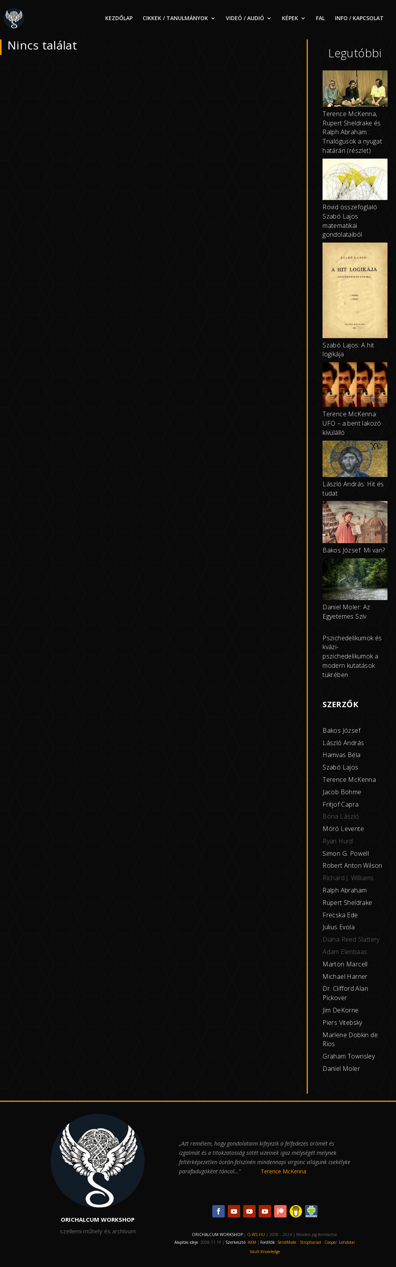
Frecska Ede (340, 915)
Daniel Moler (341, 1068)
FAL (320, 18)
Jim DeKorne (340, 1010)
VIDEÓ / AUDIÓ (245, 18)
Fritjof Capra (340, 804)
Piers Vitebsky (342, 1022)
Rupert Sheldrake (347, 902)
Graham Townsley (349, 1056)
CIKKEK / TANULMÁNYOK (175, 18)
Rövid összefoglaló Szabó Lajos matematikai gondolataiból (350, 221)
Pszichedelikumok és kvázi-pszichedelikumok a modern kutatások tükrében (352, 656)
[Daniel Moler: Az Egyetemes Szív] (355, 580)
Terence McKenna (349, 779)
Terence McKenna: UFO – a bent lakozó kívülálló (352, 423)
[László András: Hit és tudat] (355, 460)
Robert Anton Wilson (352, 865)
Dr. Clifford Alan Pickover (345, 993)
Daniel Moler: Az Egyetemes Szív (346, 612)
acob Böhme (343, 792)
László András (343, 743)
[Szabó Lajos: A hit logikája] (355, 291)
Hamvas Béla (341, 755)
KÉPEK (290, 18)
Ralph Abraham (345, 890)
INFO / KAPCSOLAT (359, 18)
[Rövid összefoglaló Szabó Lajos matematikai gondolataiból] (355, 181)
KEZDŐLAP (119, 18)
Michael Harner (345, 976)
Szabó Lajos (340, 767)
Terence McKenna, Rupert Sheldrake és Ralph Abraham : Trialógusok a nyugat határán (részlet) (352, 132)
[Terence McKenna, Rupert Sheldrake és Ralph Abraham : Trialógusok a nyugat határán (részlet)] (355, 89)
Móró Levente (343, 828)
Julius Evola (339, 927)
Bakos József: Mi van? (354, 550)
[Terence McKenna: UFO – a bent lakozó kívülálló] (355, 386)
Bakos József (341, 730)
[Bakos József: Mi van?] (355, 523)
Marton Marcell (345, 964)
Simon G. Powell (346, 853)
